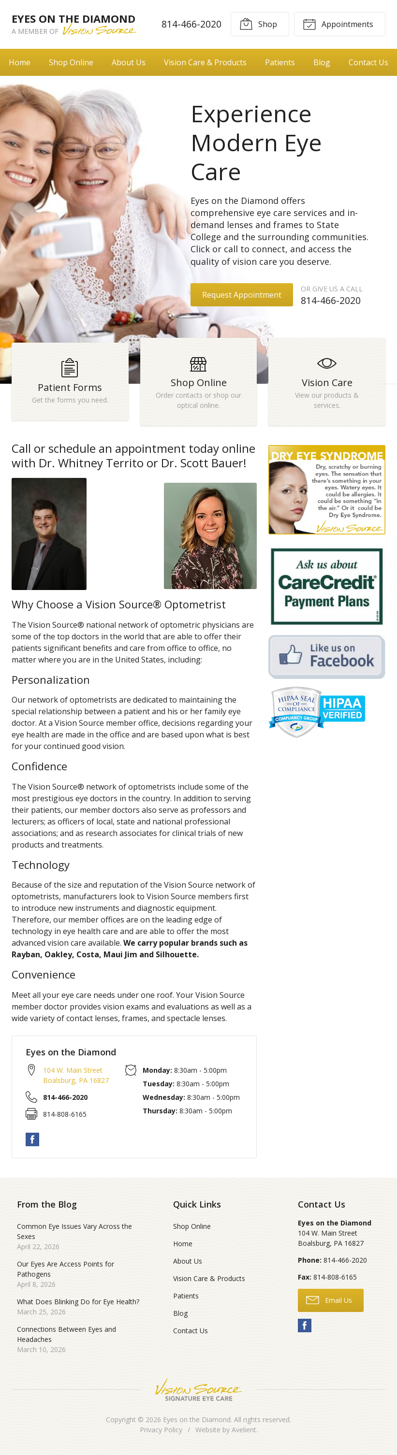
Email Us (329, 1299)
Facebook (32, 1139)
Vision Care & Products (205, 62)
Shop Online (71, 62)
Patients (280, 62)
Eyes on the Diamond (197, 1419)
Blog (321, 62)
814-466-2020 (191, 23)
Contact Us (190, 1330)
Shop (258, 23)
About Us (129, 62)
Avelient (244, 1429)
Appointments (338, 23)
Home (19, 62)
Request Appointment (241, 294)
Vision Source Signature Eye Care (198, 1389)
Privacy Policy (161, 1429)
